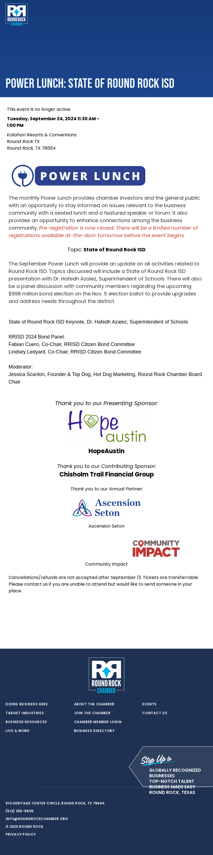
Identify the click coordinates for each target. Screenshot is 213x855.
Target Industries (25, 713)
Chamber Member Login (98, 722)
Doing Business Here (27, 704)
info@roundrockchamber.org (37, 818)
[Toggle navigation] (203, 14)
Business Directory (94, 731)
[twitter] (8, 787)
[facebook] (19, 787)
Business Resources (26, 722)
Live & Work (18, 731)
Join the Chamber (92, 713)
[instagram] (30, 787)
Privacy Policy (21, 834)
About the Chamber (94, 704)
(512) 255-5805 (20, 811)
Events (149, 704)
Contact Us (154, 713)
